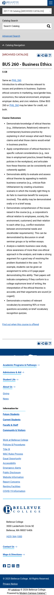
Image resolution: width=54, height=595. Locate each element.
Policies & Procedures (14, 444)
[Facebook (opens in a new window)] (4, 566)
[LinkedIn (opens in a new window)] (17, 566)
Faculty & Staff (10, 425)
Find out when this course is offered (20, 324)
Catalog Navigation (15, 45)
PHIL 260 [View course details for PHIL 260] (16, 80)
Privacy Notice (10, 584)
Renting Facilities (11, 486)
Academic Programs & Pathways (20, 365)
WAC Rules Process (13, 454)
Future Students (11, 414)
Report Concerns (11, 481)
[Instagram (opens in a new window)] (13, 566)
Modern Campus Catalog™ (32, 593)
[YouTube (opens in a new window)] (8, 566)
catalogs (15, 589)
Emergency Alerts (12, 468)
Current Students (11, 419)
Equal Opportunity (12, 458)
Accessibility (9, 463)
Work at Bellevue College (15, 440)
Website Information (13, 477)
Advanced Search (11, 36)
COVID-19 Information (14, 491)
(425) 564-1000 (14, 536)
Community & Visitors (14, 430)
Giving (6, 393)
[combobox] (27, 11)
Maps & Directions (12, 554)
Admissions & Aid (12, 372)
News (6, 398)
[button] (50, 3)
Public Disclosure (12, 472)
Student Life (9, 379)
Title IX (6, 449)
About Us (7, 386)
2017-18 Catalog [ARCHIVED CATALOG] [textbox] (24, 11)
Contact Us (8, 546)
